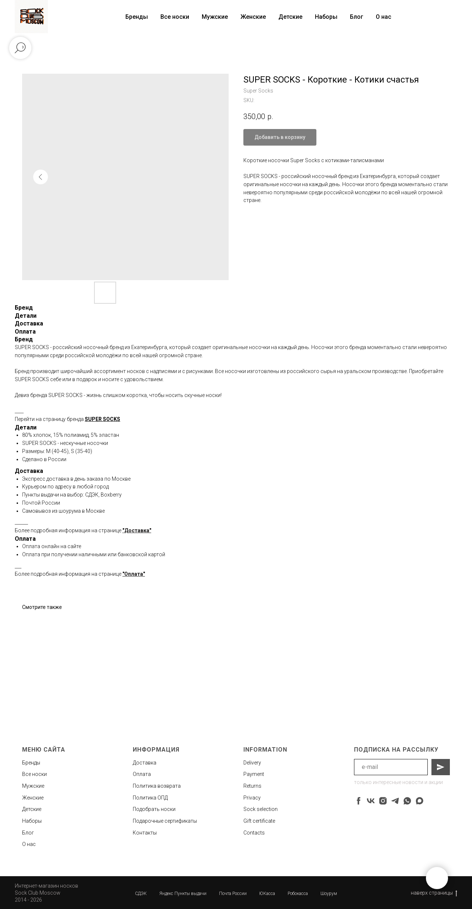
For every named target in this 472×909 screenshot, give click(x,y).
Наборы (326, 16)
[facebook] (358, 800)
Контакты (145, 833)
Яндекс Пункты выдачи (182, 893)
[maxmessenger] (419, 800)
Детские (290, 16)
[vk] (370, 800)
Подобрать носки (154, 809)
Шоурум (328, 893)
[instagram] (383, 800)
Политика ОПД (150, 798)
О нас (383, 16)
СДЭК (141, 893)
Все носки (174, 16)
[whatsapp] (407, 800)
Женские (253, 16)
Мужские (215, 16)
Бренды (31, 763)
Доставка (144, 763)
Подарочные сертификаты (165, 821)
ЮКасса (267, 893)
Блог (356, 16)
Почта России (233, 893)
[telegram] (395, 800)
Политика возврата (157, 786)
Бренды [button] (136, 16)
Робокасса (298, 893)
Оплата (142, 774)
